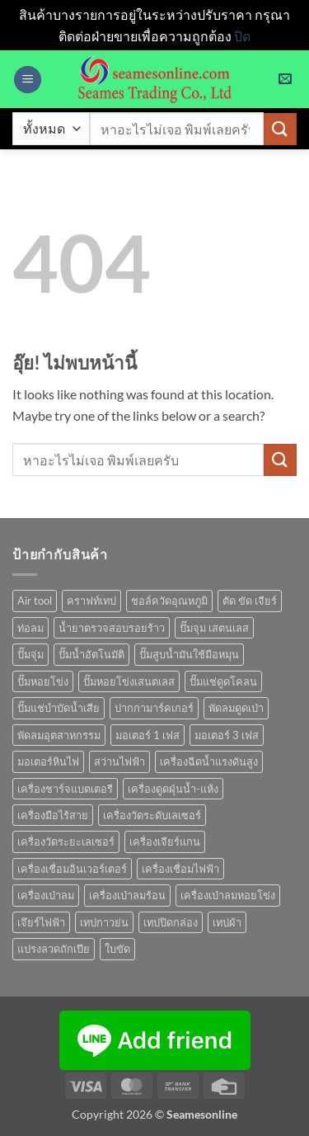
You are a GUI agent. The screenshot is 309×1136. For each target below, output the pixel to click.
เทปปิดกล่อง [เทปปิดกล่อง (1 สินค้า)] (170, 922)
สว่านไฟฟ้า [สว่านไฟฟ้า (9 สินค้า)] (119, 761)
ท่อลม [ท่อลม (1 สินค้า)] (30, 627)
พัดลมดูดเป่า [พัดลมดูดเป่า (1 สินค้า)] (236, 707)
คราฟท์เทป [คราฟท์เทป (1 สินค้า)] (91, 600)
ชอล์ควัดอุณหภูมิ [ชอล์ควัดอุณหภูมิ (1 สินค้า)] (169, 600)
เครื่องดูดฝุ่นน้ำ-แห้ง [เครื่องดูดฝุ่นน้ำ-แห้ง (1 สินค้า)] (173, 788)
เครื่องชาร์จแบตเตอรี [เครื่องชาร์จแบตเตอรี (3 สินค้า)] (65, 788)
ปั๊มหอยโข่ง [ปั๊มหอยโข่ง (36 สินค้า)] (42, 681)
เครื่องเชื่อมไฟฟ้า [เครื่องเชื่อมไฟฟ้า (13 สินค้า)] (180, 868)
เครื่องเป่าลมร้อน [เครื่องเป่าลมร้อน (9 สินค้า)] (127, 895)
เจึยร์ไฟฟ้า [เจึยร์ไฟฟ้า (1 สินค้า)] (41, 922)
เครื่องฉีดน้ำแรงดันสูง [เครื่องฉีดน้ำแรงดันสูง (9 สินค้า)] (209, 761)
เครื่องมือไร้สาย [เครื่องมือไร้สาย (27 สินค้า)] (52, 815)
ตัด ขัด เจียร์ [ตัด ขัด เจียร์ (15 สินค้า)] (249, 600)
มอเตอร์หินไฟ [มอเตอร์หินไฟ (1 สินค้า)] (48, 761)
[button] (27, 79)
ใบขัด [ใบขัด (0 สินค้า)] (117, 948)
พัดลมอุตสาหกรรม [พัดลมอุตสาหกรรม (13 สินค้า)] (59, 735)
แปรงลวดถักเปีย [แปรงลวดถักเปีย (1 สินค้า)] (53, 948)
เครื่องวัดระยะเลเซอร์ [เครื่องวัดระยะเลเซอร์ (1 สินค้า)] (66, 841)
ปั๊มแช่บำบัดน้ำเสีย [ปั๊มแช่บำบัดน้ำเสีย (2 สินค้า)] (58, 707)
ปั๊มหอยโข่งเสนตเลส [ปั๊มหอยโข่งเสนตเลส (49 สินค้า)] (129, 681)
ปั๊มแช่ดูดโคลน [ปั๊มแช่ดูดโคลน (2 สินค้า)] (223, 681)
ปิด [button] (242, 36)
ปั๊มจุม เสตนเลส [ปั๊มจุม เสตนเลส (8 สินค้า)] (214, 627)
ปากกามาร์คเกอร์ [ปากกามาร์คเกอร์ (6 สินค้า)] (154, 707)
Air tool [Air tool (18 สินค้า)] (34, 600)
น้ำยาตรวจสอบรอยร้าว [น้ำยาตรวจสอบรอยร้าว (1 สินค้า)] (112, 627)
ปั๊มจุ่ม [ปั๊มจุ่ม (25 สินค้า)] (30, 654)
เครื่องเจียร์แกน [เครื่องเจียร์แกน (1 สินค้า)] (164, 841)
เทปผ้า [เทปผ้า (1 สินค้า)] (227, 922)
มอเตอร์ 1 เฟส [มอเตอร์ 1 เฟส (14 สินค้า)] (147, 735)
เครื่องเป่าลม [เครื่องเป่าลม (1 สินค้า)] (45, 895)
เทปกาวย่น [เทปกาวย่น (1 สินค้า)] (104, 922)
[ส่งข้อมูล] (280, 129)
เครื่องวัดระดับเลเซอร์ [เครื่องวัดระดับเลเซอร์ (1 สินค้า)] (152, 815)
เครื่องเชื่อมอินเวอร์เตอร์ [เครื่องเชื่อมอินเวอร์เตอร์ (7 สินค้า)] (72, 868)
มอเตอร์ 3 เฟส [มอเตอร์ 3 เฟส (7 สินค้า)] (226, 735)
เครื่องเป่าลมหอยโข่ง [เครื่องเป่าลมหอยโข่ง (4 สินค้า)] (227, 895)
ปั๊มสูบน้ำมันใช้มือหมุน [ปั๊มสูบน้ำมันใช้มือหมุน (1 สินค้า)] (189, 654)
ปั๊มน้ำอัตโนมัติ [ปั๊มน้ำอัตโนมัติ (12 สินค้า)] (91, 654)
